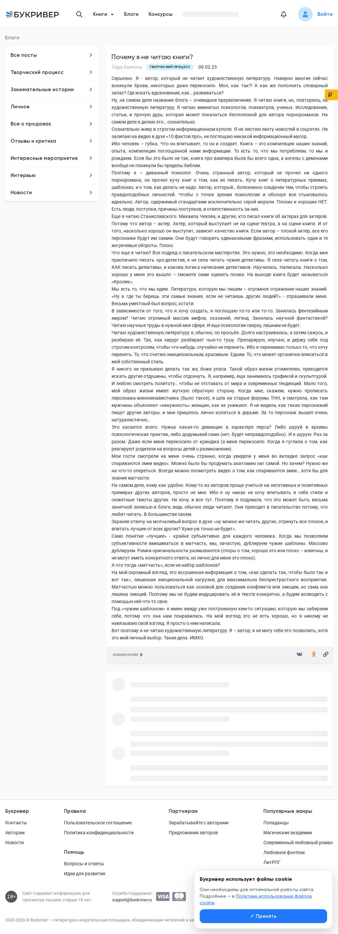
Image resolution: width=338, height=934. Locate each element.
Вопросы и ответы (84, 863)
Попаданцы (276, 822)
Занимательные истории (52, 89)
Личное (52, 107)
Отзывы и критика (52, 141)
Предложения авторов (193, 832)
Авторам (14, 832)
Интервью (52, 175)
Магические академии (287, 832)
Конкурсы (161, 14)
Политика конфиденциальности (99, 832)
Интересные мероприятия (52, 158)
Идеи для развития (84, 873)
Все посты (52, 55)
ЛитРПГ (272, 862)
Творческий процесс (52, 72)
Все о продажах (52, 124)
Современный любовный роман (298, 842)
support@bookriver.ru (132, 899)
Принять (263, 916)
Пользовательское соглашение (98, 822)
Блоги (131, 14)
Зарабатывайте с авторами (198, 822)
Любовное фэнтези (284, 852)
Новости (52, 193)
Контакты (16, 822)
